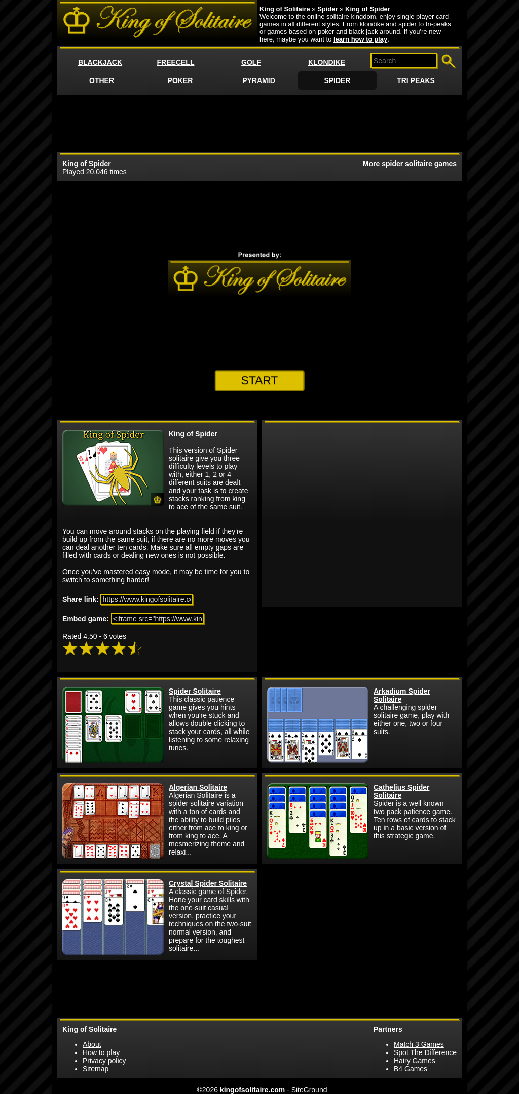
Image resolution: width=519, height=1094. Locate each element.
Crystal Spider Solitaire (208, 883)
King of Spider (367, 9)
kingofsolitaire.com (252, 1090)
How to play (101, 1052)
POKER (180, 80)
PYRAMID (258, 80)
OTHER (101, 80)
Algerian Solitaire (198, 787)
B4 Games (410, 1069)
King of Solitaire (285, 9)
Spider (327, 9)
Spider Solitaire (195, 691)
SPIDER (337, 80)
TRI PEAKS (416, 80)
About (92, 1044)
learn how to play (360, 39)
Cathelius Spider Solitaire (401, 791)
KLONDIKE (326, 62)
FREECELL (176, 62)
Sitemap (95, 1069)
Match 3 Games (419, 1044)
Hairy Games (414, 1061)
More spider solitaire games (410, 163)
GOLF (251, 62)
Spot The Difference (425, 1052)
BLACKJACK (100, 62)
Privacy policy (104, 1061)
